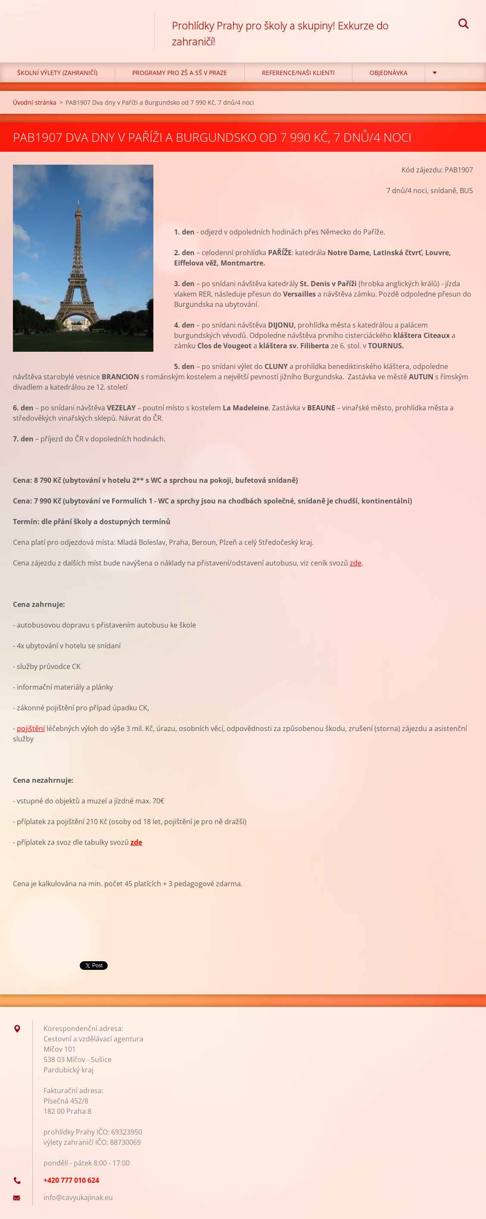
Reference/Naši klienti (298, 73)
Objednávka (389, 73)
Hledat (463, 25)
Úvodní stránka (34, 102)
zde (355, 563)
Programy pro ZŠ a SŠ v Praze (179, 73)
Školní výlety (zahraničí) (57, 73)
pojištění (31, 728)
